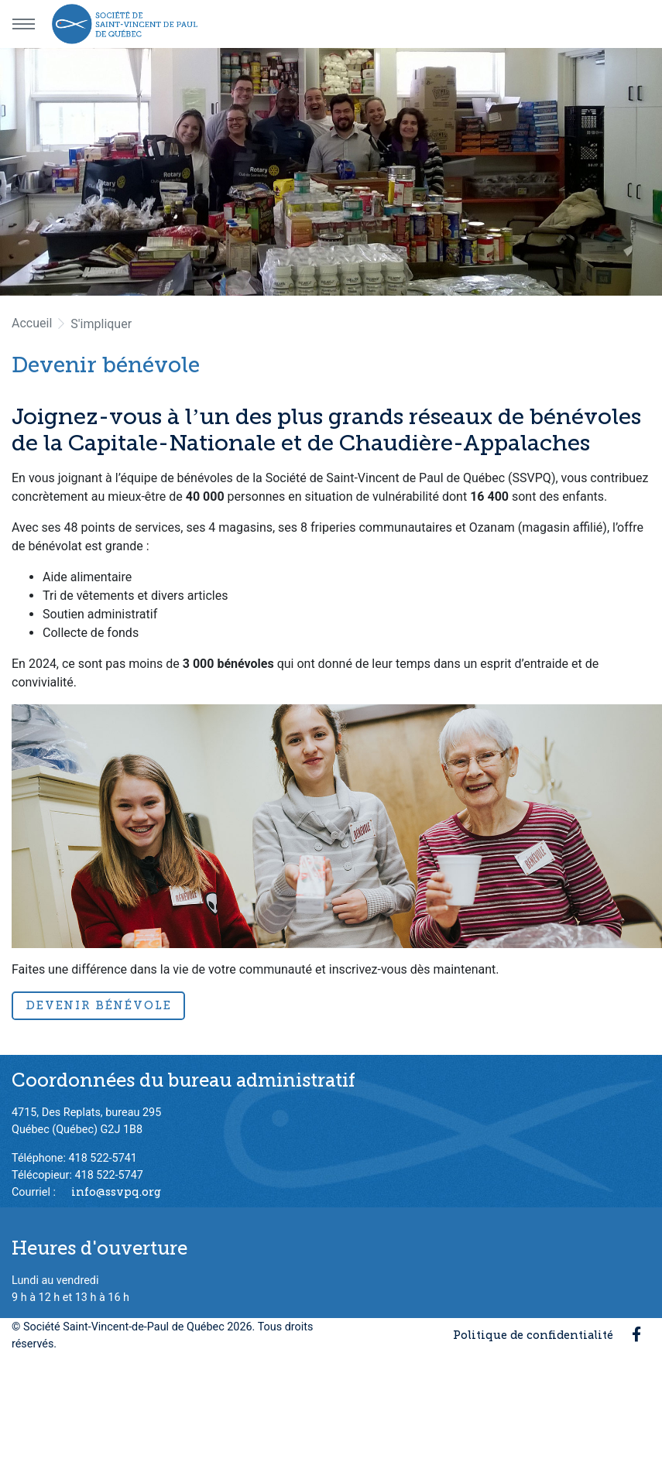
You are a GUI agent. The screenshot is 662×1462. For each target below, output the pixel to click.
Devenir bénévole (98, 1005)
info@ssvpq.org (116, 1192)
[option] (331, 172)
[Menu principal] (23, 24)
